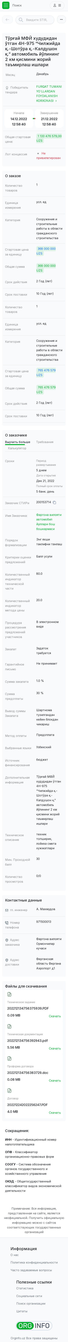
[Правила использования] (34, 1262)
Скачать (55, 1016)
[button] (57, 5)
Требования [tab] (44, 442)
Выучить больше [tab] (17, 442)
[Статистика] (34, 1288)
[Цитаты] (34, 1311)
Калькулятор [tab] (17, 448)
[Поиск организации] (34, 1303)
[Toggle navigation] (5, 5)
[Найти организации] (34, 1325)
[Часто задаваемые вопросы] (34, 1270)
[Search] (40, 20)
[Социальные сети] (34, 1296)
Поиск (17, 5)
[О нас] (34, 1255)
